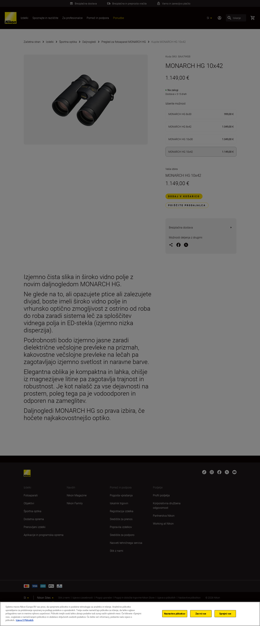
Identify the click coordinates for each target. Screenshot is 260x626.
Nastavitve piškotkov (174, 613)
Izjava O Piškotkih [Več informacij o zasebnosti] (24, 620)
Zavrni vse (200, 613)
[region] (130, 614)
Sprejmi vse (225, 613)
